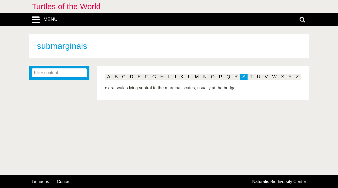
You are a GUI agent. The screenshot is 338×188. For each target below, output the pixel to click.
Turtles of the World (66, 6)
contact (64, 181)
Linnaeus (40, 182)
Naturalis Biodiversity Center (279, 182)
